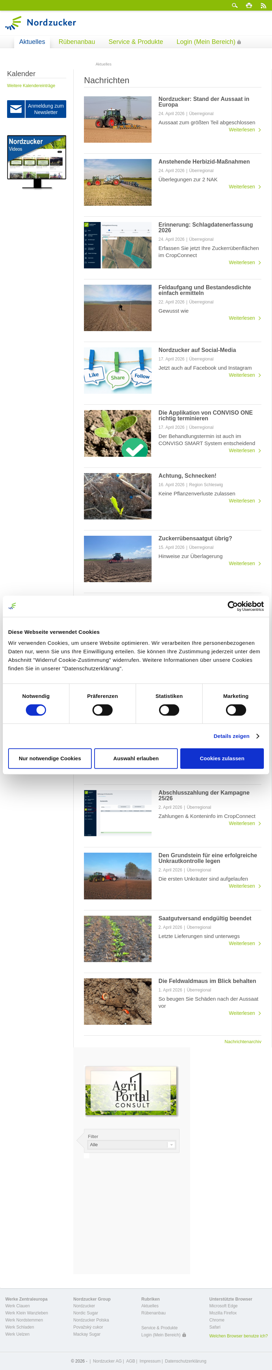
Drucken (249, 5)
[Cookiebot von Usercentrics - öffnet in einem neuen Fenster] (233, 606)
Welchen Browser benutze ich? (238, 1336)
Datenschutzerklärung (185, 1361)
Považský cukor (88, 1327)
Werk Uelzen (17, 1334)
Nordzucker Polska (91, 1320)
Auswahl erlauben (136, 758)
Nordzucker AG (107, 1361)
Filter (93, 1136)
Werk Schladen (19, 1327)
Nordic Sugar (85, 1313)
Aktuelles (32, 41)
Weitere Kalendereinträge (31, 86)
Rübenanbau (76, 41)
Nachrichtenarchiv (243, 1041)
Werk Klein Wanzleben (26, 1313)
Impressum (150, 1361)
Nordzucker (84, 1305)
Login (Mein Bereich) (206, 41)
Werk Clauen (17, 1305)
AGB (130, 1361)
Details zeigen (231, 736)
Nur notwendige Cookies (50, 758)
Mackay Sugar (87, 1334)
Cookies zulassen (222, 758)
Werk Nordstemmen (24, 1320)
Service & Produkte (136, 41)
